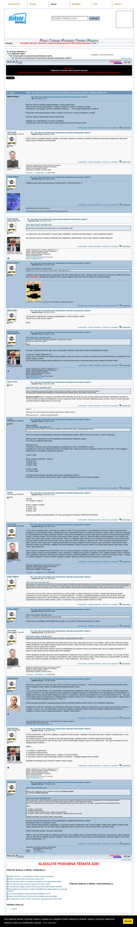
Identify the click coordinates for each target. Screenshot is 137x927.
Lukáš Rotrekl (13, 177)
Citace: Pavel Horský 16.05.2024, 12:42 (38, 387)
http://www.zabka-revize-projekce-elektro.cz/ (39, 724)
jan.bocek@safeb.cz (40, 851)
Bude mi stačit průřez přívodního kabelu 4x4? (26, 879)
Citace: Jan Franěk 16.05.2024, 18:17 (38, 582)
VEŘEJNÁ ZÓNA (18, 54)
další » (130, 58)
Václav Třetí (12, 382)
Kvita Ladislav (13, 263)
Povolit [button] (128, 921)
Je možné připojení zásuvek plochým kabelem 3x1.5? (30, 894)
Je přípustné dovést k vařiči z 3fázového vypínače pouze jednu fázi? (35, 899)
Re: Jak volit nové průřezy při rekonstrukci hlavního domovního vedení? (61, 133)
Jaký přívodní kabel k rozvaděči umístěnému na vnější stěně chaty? (35, 881)
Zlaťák (9, 419)
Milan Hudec (12, 310)
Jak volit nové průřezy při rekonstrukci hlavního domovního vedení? (43, 58)
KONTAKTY (118, 4)
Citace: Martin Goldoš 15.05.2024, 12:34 (39, 225)
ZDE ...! (95, 43)
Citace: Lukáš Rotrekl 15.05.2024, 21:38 (38, 268)
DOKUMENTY (76, 4)
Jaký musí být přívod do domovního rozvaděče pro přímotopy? (33, 896)
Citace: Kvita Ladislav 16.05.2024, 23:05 (39, 636)
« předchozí (123, 58)
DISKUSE (54, 4)
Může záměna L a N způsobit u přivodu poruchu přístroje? (31, 876)
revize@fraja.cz (39, 172)
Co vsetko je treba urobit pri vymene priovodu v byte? (29, 884)
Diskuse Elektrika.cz (17, 52)
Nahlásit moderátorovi (94, 128)
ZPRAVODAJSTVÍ (14, 4)
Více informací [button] (49, 923)
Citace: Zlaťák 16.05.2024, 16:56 (36, 788)
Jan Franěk (11, 132)
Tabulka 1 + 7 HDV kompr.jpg (35, 302)
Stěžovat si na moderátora (110, 128)
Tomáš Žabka (12, 679)
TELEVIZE (32, 4)
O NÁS (95, 4)
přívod (14, 909)
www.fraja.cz (30, 172)
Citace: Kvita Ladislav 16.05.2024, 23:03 (39, 615)
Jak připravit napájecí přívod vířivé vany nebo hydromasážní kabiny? (35, 887)
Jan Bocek (11, 782)
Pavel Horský (12, 219)
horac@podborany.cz (36, 258)
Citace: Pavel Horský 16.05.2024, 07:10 (38, 427)
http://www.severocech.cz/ (34, 257)
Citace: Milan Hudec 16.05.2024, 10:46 (38, 337)
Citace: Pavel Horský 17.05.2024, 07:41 (38, 798)
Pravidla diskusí (82, 128)
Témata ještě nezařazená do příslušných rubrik (32, 56)
